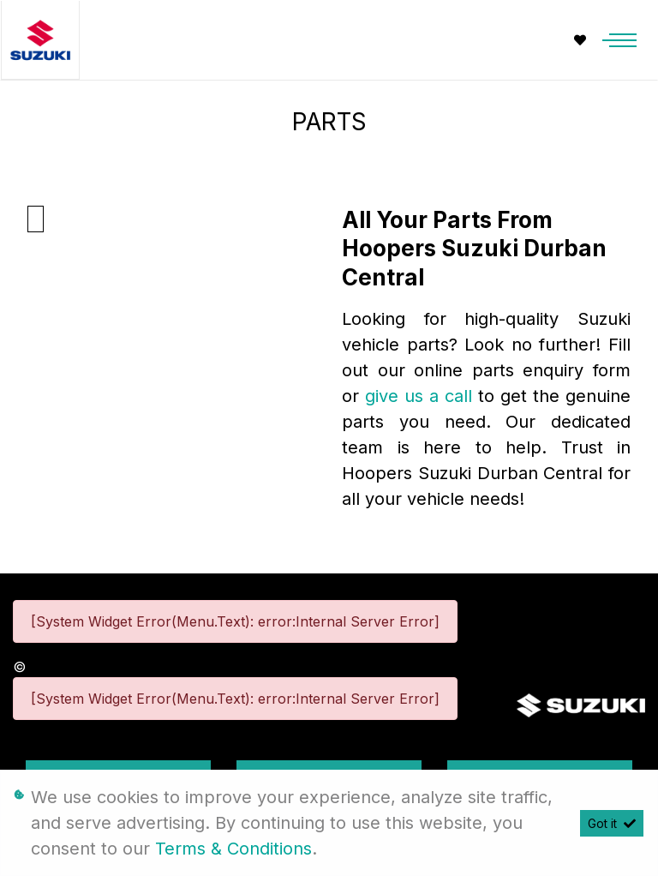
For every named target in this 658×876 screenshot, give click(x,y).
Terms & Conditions (233, 848)
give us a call (421, 396)
